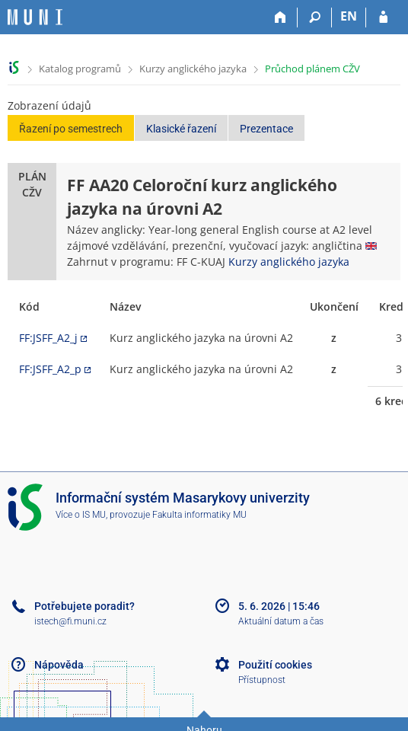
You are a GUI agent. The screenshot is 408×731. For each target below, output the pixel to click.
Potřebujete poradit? (84, 606)
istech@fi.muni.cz (70, 621)
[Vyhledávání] (315, 17)
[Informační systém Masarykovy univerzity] (35, 17)
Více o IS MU (81, 514)
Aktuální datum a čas (281, 621)
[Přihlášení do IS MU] (383, 17)
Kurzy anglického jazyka (193, 68)
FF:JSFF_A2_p (50, 369)
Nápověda (59, 665)
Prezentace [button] (266, 129)
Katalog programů (80, 68)
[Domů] (280, 17)
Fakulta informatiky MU (199, 514)
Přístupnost (261, 680)
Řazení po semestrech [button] (71, 129)
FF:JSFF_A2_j (48, 337)
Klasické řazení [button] (181, 129)
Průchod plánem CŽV (312, 68)
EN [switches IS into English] (348, 16)
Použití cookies (275, 665)
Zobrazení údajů (49, 105)
